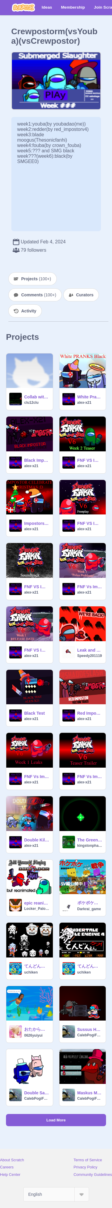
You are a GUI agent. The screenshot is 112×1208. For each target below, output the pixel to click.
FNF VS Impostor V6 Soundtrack (36, 586)
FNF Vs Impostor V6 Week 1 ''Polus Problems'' (89, 586)
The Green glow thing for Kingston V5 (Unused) (89, 840)
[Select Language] (56, 1194)
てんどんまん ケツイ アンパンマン (89, 966)
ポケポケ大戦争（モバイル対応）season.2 (89, 902)
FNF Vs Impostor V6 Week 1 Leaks (36, 776)
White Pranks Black (89, 397)
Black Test (34, 713)
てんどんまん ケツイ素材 (36, 966)
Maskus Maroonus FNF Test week (89, 1092)
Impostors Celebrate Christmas (36, 523)
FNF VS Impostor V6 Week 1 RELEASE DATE (36, 650)
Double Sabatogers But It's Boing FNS (36, 1092)
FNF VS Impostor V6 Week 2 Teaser (89, 460)
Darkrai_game (89, 909)
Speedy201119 (89, 656)
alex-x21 (84, 402)
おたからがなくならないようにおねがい (36, 1029)
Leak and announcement (89, 650)
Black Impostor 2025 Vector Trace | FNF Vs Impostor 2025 (36, 460)
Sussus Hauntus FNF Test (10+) (89, 1029)
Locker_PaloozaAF (36, 909)
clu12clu (31, 402)
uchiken (31, 972)
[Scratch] (23, 7)
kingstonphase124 (89, 846)
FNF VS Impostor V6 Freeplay (89, 523)
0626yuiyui (33, 1035)
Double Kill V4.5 (36, 840)
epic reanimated (36, 903)
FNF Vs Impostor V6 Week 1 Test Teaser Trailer (89, 776)
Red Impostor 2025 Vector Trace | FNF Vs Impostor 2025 (89, 713)
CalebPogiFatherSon (89, 1035)
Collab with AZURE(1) (36, 397)
